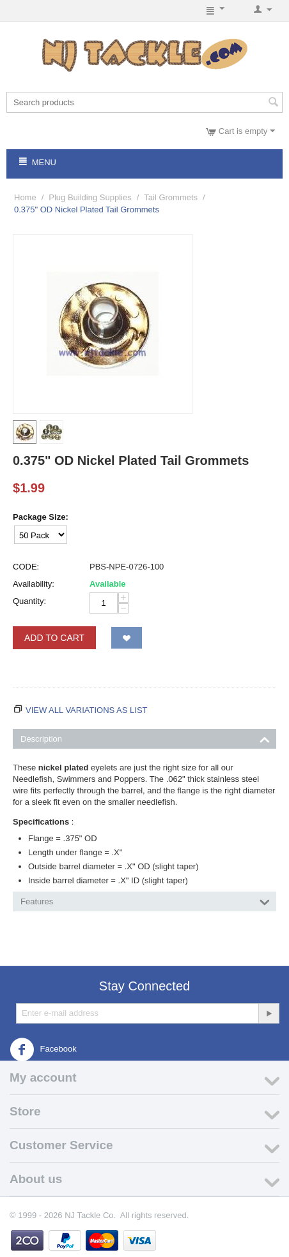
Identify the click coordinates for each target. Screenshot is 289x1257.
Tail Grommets (171, 197)
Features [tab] (145, 900)
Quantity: (29, 601)
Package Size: (40, 517)
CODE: (26, 566)
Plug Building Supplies (90, 197)
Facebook (43, 1050)
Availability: (33, 584)
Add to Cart (54, 638)
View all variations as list (87, 710)
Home (25, 197)
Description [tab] (145, 738)
